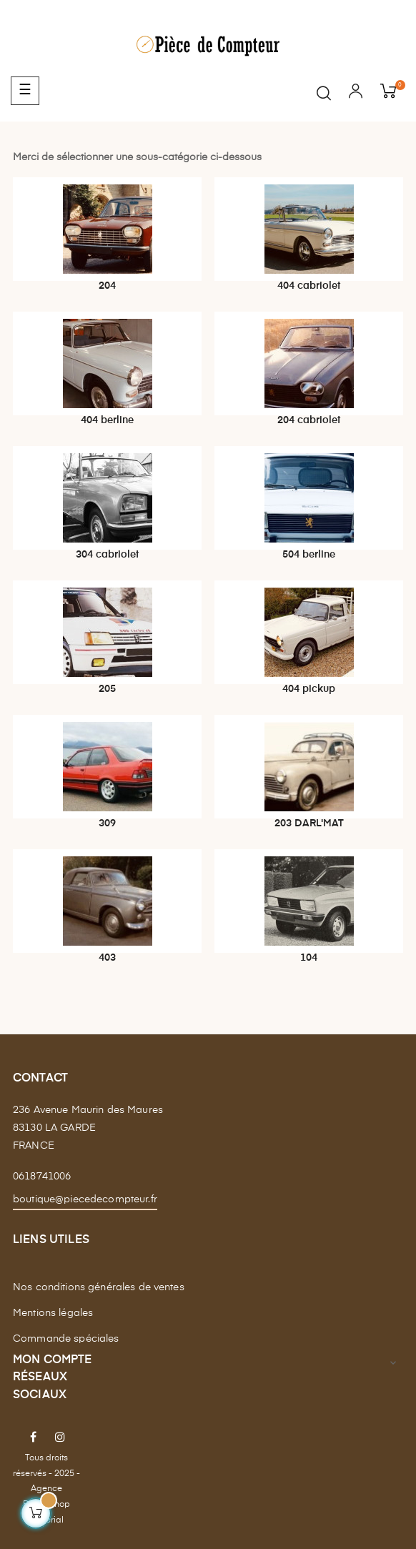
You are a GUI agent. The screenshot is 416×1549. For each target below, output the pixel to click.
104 (308, 958)
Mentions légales (53, 1313)
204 (107, 286)
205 (107, 689)
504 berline (308, 555)
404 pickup (308, 689)
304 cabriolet (107, 555)
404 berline (107, 420)
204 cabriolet (308, 420)
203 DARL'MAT (309, 823)
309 (107, 823)
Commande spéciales (66, 1339)
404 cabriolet (308, 286)
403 (107, 958)
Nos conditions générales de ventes (98, 1287)
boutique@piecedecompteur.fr (85, 1199)
